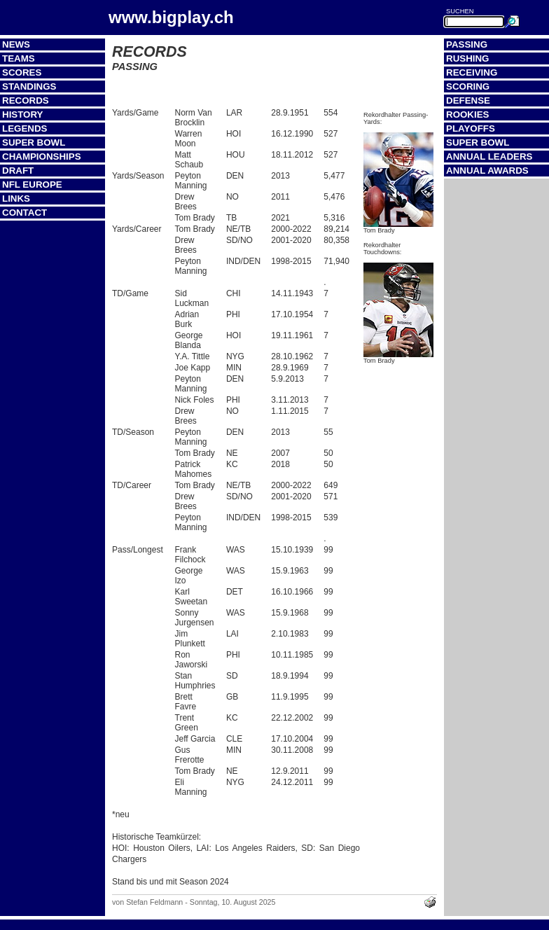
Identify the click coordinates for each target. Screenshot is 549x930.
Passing (466, 44)
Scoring (467, 86)
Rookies (467, 114)
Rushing (467, 58)
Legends (24, 128)
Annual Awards (487, 170)
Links (16, 198)
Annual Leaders (489, 156)
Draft (18, 170)
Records (25, 100)
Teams (18, 58)
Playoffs (470, 128)
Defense (468, 100)
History (22, 114)
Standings (29, 86)
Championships (41, 156)
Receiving (471, 72)
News (16, 44)
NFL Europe (32, 184)
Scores (21, 72)
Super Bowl (33, 142)
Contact (24, 212)
